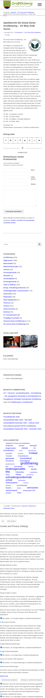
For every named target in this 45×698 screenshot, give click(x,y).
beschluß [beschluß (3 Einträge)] (33, 445)
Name (33, 170)
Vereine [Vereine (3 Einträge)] (8, 488)
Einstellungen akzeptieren (9, 680)
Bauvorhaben (8, 263)
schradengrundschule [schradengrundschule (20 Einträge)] (19, 477)
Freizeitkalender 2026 (11, 417)
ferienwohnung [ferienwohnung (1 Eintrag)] (32, 450)
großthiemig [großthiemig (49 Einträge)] (29, 463)
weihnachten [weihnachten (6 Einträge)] (32, 488)
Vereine (6, 306)
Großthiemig (8, 257)
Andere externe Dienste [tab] (7, 622)
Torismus (6, 303)
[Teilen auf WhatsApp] (15, 140)
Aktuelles (6, 275)
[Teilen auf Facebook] (5, 140)
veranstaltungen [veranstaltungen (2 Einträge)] (22, 485)
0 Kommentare (18, 32)
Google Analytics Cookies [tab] (8, 593)
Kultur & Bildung (9, 285)
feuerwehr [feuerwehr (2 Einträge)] (9, 453)
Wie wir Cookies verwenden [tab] (9, 535)
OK (3, 521)
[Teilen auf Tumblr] (29, 140)
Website (33, 184)
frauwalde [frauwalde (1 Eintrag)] (20, 453)
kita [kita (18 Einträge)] (8, 471)
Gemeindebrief (8, 278)
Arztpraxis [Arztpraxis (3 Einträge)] (9, 445)
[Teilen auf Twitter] (10, 140)
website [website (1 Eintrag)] (19, 488)
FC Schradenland (10, 315)
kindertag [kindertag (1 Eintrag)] (30, 466)
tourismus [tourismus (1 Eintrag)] (26, 482)
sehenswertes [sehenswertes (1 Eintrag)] (22, 480)
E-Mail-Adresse (33, 179)
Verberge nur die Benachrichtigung (31, 680)
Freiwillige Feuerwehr (11, 318)
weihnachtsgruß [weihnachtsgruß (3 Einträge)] (11, 490)
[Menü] (38, 4)
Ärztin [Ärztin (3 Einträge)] (19, 493)
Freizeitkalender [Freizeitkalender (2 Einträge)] (23, 456)
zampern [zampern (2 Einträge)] (8, 493)
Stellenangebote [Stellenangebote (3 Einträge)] (12, 483)
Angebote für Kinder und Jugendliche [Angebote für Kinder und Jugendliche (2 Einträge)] (18, 443)
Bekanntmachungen (10, 266)
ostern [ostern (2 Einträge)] (8, 474)
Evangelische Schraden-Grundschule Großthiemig (22, 399)
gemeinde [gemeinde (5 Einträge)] (10, 458)
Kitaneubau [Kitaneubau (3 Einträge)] (20, 472)
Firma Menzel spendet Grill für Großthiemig (19, 426)
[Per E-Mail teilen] (39, 140)
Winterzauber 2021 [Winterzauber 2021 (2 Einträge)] (29, 490)
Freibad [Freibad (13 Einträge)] (33, 453)
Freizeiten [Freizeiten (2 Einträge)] (9, 456)
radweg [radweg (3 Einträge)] (18, 474)
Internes (6, 269)
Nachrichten (7, 294)
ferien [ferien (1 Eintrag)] (20, 450)
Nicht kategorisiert (10, 300)
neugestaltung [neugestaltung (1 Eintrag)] (33, 472)
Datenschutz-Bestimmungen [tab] (9, 666)
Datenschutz (32, 506)
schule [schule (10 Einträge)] (9, 480)
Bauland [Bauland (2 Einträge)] (21, 445)
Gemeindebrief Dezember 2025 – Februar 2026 (21, 423)
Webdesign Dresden (9, 508)
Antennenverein (9, 309)
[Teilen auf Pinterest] (20, 140)
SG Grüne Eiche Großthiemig (32, 32)
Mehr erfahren (11, 521)
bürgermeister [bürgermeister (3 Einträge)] (11, 448)
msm (8, 35)
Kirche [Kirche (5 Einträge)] (34, 469)
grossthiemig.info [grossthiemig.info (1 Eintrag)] (10, 464)
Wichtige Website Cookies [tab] (8, 565)
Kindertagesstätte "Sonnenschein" (16, 291)
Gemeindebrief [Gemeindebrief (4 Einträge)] (26, 458)
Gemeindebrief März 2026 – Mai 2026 (17, 420)
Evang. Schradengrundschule (14, 288)
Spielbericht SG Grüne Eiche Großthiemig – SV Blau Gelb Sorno (19, 25)
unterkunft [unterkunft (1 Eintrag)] (8, 485)
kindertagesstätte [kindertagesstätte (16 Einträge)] (15, 468)
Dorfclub (6, 312)
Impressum (25, 506)
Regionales (7, 297)
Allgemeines (8, 260)
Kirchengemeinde (10, 272)
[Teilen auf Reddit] (34, 140)
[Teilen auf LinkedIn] (25, 140)
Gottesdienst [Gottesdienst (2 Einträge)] (10, 461)
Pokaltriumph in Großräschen (22, 402)
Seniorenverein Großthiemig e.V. (15, 321)
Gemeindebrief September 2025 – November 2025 (22, 429)
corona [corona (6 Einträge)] (25, 448)
